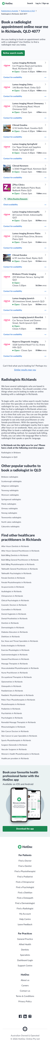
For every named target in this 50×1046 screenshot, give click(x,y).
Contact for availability (25, 77)
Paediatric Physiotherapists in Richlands (17, 695)
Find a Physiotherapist (25, 871)
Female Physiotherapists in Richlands (16, 582)
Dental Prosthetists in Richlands (14, 619)
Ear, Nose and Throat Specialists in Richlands (19, 641)
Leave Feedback (25, 924)
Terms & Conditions (25, 996)
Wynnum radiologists (10, 495)
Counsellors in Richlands (11, 610)
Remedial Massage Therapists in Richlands (18, 722)
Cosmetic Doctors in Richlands (14, 605)
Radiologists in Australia (9, 11)
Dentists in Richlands (10, 623)
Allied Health (25, 944)
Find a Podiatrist (25, 877)
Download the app (25, 829)
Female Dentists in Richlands (13, 578)
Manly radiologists (8, 504)
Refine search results (13, 53)
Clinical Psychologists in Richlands (15, 601)
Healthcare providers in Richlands (15, 759)
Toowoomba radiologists (11, 518)
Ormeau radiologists (9, 509)
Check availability (25, 205)
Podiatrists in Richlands (10, 709)
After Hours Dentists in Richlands (15, 546)
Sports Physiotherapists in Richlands (16, 740)
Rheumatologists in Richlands (13, 727)
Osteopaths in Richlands (11, 686)
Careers (25, 986)
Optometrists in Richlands (12, 682)
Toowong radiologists (10, 490)
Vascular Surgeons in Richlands (14, 749)
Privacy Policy (25, 1001)
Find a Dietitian (25, 893)
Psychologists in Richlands (12, 718)
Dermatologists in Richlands (12, 628)
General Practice (25, 939)
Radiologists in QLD (28, 11)
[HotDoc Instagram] (29, 1016)
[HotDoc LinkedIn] (25, 1016)
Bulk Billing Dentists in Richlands (14, 555)
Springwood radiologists (11, 499)
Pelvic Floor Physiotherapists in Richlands (18, 700)
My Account (25, 914)
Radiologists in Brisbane (11, 453)
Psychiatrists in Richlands (11, 713)
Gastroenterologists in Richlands (14, 655)
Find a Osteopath (25, 898)
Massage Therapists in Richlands (14, 664)
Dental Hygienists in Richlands (13, 614)
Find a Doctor (25, 861)
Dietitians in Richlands (10, 637)
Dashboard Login (25, 960)
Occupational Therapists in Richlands (16, 677)
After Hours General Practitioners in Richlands (20, 551)
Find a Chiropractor (25, 882)
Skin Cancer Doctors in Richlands (15, 731)
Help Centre (25, 919)
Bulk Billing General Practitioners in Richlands (20, 560)
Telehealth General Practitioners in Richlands (19, 569)
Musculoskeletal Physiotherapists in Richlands (20, 668)
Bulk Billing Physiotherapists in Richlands (18, 564)
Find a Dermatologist (25, 903)
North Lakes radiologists (11, 522)
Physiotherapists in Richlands (13, 704)
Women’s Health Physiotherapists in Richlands (20, 754)
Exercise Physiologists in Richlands (15, 650)
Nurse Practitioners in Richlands (14, 673)
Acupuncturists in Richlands (12, 587)
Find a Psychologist (25, 887)
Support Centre (25, 966)
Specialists (25, 955)
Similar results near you (25, 370)
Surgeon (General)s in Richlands (14, 745)
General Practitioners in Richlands (15, 659)
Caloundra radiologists (10, 527)
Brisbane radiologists (9, 477)
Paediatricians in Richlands (12, 691)
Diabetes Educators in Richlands (14, 632)
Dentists (25, 950)
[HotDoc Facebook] (20, 1016)
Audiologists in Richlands (11, 591)
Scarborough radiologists (11, 481)
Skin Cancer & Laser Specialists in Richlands (19, 736)
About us (25, 980)
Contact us (25, 991)
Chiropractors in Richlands (12, 596)
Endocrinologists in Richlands (13, 646)
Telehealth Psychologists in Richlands (16, 573)
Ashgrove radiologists (10, 486)
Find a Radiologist (25, 909)
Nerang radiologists (9, 513)
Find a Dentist (25, 866)
